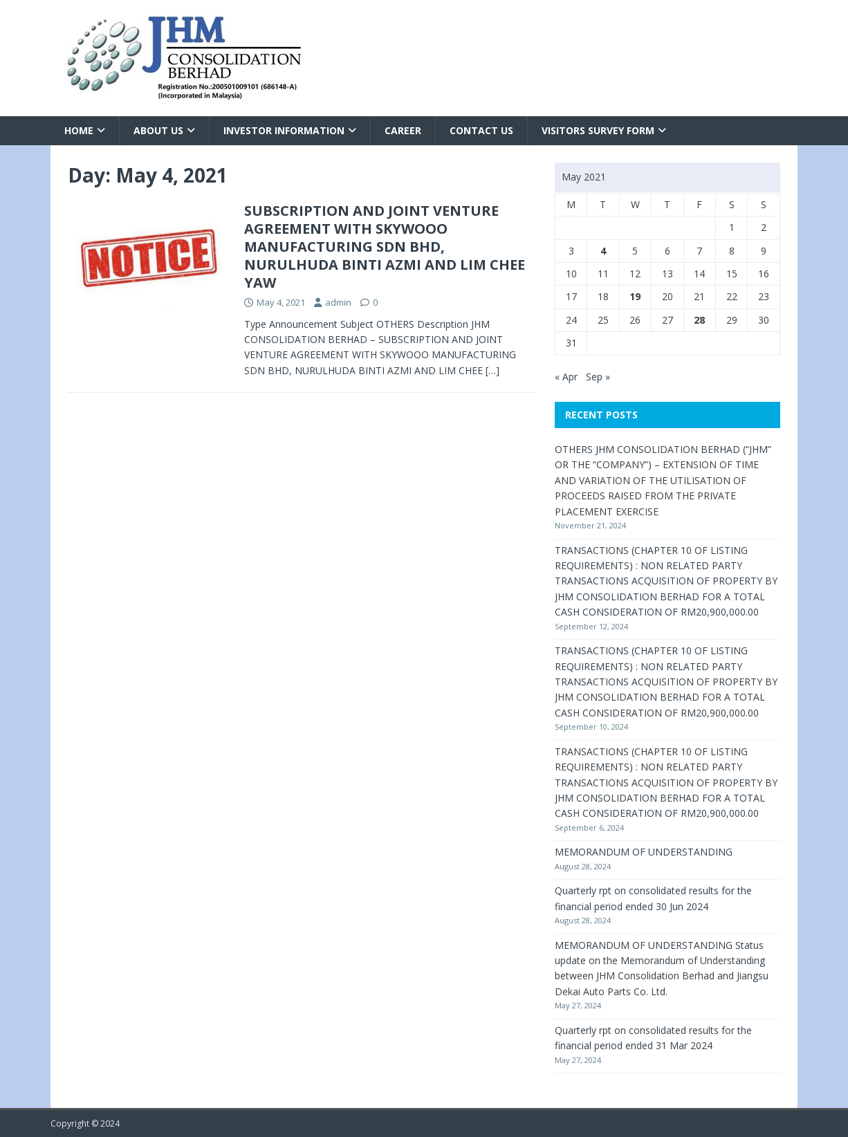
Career (403, 130)
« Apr (566, 376)
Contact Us (481, 130)
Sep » (598, 376)
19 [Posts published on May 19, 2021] (634, 296)
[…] (492, 370)
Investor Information (283, 130)
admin (338, 302)
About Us (158, 130)
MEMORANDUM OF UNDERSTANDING (643, 851)
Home (78, 130)
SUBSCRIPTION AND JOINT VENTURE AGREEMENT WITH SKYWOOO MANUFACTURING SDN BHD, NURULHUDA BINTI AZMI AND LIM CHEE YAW (384, 246)
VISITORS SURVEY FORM (598, 130)
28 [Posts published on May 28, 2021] (699, 319)
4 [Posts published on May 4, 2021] (603, 250)
